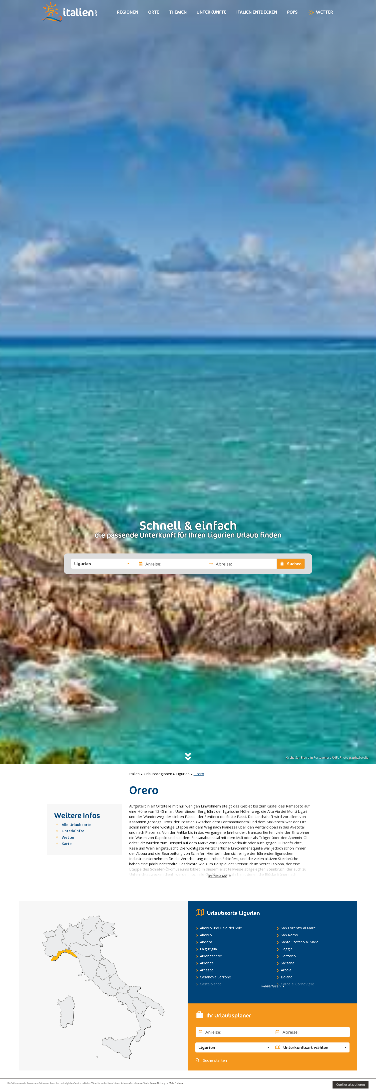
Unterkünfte (211, 12)
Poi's (292, 12)
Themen (178, 12)
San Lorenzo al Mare (298, 927)
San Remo (289, 934)
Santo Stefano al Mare (300, 941)
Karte (67, 843)
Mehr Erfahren (242, 1084)
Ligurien (183, 773)
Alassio (206, 934)
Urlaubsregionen (158, 773)
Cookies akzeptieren (350, 1084)
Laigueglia (208, 948)
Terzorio (288, 955)
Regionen (127, 12)
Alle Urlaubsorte (76, 824)
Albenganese (211, 955)
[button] (101, 564)
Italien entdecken (256, 12)
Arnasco (207, 969)
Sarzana (287, 962)
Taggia (287, 948)
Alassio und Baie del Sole (221, 927)
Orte (153, 12)
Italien (134, 773)
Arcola (286, 969)
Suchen (291, 564)
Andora (206, 941)
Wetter (320, 12)
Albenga (207, 962)
